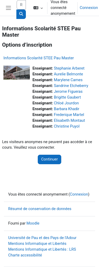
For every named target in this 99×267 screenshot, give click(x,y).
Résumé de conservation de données (39, 208)
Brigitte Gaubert (67, 97)
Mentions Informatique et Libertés (37, 243)
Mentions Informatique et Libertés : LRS (42, 249)
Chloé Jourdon (66, 103)
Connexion (89, 7)
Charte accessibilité (25, 255)
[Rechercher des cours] (21, 4)
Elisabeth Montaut (69, 120)
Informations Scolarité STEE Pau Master (38, 58)
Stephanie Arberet (69, 68)
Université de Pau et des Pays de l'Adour (42, 237)
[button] (38, 8)
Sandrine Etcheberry (71, 85)
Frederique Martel (69, 114)
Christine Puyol (66, 126)
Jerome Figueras (68, 91)
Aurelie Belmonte (68, 74)
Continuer (49, 159)
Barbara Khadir (66, 108)
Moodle (32, 223)
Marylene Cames (68, 79)
